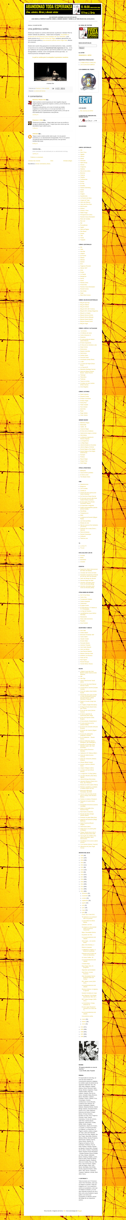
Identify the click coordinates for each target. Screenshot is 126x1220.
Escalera (82, 185)
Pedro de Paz (84, 657)
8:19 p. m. (35, 143)
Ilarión (82, 192)
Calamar (82, 175)
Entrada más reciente (34, 161)
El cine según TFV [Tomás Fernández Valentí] (87, 502)
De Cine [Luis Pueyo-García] (88, 496)
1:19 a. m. (35, 128)
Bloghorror (83, 486)
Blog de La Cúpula (85, 313)
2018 (82, 874)
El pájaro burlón (84, 605)
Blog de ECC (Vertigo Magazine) (89, 311)
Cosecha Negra (84, 429)
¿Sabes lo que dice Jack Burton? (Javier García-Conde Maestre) (88, 673)
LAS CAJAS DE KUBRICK (87, 64)
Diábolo (82, 257)
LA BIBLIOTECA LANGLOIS (88, 62)
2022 (82, 865)
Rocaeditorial (83, 225)
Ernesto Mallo (84, 641)
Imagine (82, 194)
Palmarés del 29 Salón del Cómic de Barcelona (89, 954)
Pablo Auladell (84, 404)
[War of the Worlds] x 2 (88, 945)
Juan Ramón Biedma (86, 651)
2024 (82, 860)
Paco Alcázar (83, 407)
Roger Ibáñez (84, 413)
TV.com (82, 548)
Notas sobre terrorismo (86, 619)
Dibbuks (82, 260)
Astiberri (82, 253)
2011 (82, 891)
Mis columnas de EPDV (86, 111)
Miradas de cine (84, 523)
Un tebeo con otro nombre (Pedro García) (87, 384)
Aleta (81, 249)
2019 (82, 872)
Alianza (82, 156)
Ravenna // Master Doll (39, 99)
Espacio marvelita (85, 351)
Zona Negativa (84, 387)
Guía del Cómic (84, 357)
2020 (82, 870)
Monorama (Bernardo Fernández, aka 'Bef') (86, 791)
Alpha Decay (83, 162)
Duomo (82, 181)
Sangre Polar (83, 461)
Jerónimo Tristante (85, 645)
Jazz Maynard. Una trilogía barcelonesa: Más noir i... (89, 996)
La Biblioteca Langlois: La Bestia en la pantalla (89, 950)
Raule (81, 411)
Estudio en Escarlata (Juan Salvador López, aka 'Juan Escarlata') (87, 746)
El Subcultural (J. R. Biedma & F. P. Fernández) (88, 608)
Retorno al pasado (87, 947)
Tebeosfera (83, 377)
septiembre (85, 900)
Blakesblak (83, 424)
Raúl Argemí (83, 659)
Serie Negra (83, 463)
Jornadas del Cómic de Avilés (88, 573)
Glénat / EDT (83, 268)
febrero (84, 1021)
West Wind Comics (85, 295)
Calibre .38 (83, 427)
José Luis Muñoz (84, 649)
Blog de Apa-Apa (84, 302)
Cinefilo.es (83, 490)
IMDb (81, 515)
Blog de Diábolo (84, 304)
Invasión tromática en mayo (89, 993)
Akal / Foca (83, 152)
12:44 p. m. (35, 153)
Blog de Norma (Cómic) (86, 315)
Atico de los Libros (85, 171)
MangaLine (83, 276)
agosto (84, 903)
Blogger (80, 1211)
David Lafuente (84, 394)
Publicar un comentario (37, 157)
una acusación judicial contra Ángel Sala (55, 40)
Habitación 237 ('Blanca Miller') (88, 753)
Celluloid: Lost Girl (87, 924)
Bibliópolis (83, 470)
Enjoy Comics (84, 347)
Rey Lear (82, 221)
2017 (82, 877)
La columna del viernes (39, 91)
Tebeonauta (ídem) (85, 826)
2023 (82, 862)
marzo (84, 1019)
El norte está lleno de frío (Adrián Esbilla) (87, 723)
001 (81, 247)
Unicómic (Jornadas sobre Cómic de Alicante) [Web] (87, 586)
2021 (82, 867)
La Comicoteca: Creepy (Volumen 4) (88, 1003)
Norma (82, 278)
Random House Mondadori (87, 217)
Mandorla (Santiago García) (87, 369)
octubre (84, 898)
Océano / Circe (84, 210)
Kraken (82, 272)
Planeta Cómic (84, 282)
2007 (82, 1034)
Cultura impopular (85, 601)
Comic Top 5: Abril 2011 (88, 914)
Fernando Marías (85, 643)
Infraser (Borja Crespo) (86, 762)
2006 (82, 1036)
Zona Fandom (84, 623)
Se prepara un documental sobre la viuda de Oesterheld (89, 928)
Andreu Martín (84, 632)
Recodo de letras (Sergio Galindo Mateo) (87, 814)
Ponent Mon (83, 284)
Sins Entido (83, 291)
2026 (82, 855)
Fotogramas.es (84, 513)
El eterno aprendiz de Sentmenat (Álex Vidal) (86, 714)
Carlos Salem (84, 636)
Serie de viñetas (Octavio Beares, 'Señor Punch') (87, 372)
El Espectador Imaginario (87, 505)
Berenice (82, 173)
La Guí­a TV (83, 546)
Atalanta (82, 169)
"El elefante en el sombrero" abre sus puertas (89, 917)
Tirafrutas (82, 379)
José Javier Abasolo (85, 647)
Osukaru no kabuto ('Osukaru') (88, 799)
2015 (82, 881)
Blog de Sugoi (84, 323)
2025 (82, 858)
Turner (82, 237)
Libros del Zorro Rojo (86, 204)
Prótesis (82, 457)
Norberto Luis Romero (86, 655)
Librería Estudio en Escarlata (88, 445)
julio (83, 905)
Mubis (82, 557)
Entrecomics (83, 349)
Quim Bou (83, 409)
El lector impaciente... (86, 343)
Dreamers (83, 337)
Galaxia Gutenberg (85, 187)
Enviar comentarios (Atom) (43, 163)
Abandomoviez (84, 484)
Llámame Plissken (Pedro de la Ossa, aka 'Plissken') (88, 782)
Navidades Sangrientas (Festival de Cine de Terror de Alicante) (89, 575)
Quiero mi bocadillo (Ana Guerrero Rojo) (87, 809)
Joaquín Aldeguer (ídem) (87, 768)
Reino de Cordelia (85, 219)
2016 (82, 879)
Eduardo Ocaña (84, 396)
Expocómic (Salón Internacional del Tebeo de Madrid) (89, 570)
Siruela (82, 233)
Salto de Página (84, 229)
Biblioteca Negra (84, 422)
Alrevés (82, 164)
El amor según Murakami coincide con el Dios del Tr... (89, 1008)
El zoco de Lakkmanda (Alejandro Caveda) (86, 734)
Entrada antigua (67, 161)
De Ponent (83, 255)
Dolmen (82, 262)
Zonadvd (82, 561)
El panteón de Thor (87, 934)
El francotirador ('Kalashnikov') (88, 721)
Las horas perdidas (85, 521)
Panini (82, 280)
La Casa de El (84, 367)
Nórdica (82, 208)
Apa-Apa (82, 251)
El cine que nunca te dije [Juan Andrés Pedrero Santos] (88, 499)
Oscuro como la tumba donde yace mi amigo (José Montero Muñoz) (88, 795)
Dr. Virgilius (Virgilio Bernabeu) (88, 705)
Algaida (82, 154)
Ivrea (81, 270)
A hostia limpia (86, 963)
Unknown (35, 133)
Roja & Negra (84, 459)
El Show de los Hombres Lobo (88, 345)
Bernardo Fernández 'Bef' (87, 634)
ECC (81, 264)
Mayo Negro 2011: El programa (87, 966)
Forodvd (82, 555)
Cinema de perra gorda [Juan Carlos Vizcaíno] (88, 493)
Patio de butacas (84, 532)
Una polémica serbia (87, 1016)
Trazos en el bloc (85, 381)
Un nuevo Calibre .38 (87, 957)
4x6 (64, 1211)
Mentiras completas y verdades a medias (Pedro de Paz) (88, 787)
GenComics (83, 353)
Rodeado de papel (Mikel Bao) (88, 817)
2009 (82, 1029)
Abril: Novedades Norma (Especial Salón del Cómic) (88, 977)
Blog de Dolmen (84, 307)
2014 (82, 884)
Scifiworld (82, 536)
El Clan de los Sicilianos (86, 431)
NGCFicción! (83, 206)
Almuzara (82, 160)
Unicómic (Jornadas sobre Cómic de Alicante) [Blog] (87, 583)
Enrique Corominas (85, 398)
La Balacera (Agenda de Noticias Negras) (86, 438)
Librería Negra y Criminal (87, 447)
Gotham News (84, 355)
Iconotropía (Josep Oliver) (87, 359)
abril (83, 912)
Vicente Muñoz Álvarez (86, 664)
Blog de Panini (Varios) (86, 319)
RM (81, 223)
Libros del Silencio (85, 202)
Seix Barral (83, 231)
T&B (81, 235)
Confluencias (83, 179)
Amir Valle (83, 630)
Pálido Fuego (84, 212)
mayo (83, 910)
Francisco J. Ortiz (38, 120)
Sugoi (81, 293)
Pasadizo (82, 621)
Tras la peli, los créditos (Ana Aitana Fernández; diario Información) (88, 837)
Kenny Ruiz (83, 402)
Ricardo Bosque (84, 662)
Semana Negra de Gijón (86, 580)
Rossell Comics (84, 289)
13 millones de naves (86, 333)
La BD (82, 361)
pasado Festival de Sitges (47, 38)
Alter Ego (82, 678)
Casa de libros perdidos (86, 472)
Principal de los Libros (86, 214)
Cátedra (82, 177)
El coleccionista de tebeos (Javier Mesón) (87, 340)
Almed (82, 158)
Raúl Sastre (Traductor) (86, 811)
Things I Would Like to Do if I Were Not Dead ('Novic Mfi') (88, 833)
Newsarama (83, 617)
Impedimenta (83, 196)
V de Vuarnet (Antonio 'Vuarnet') (89, 844)
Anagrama (83, 167)
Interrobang (83, 435)
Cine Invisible (84, 488)
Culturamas (83, 603)
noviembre (85, 895)
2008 (82, 1032)
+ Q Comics (83, 331)
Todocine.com (84, 538)
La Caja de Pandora (85, 611)
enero (84, 1024)
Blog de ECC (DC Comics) (87, 309)
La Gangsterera (84, 441)
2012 (82, 889)
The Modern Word (85, 477)
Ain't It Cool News (85, 595)
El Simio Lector (84, 475)
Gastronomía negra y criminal (88, 433)
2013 (82, 886)
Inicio (51, 161)
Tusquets (82, 239)
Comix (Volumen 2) (85, 335)
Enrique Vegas (84, 400)
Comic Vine (83, 597)
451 (81, 150)
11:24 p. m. (35, 114)
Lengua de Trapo (85, 200)
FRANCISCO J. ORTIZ (85, 55)
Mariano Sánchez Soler (86, 653)
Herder (82, 190)
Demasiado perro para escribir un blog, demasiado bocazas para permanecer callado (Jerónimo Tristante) (88, 697)
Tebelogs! (82, 375)
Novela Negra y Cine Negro (87, 449)
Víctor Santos (84, 415)
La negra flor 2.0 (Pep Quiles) (88, 773)
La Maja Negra (84, 443)
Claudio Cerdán (84, 639)
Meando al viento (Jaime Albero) (89, 785)
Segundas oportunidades (88, 970)
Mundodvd (83, 559)
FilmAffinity (83, 511)
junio (83, 907)
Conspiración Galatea (86, 599)
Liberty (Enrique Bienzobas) (87, 779)
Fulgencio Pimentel (85, 266)
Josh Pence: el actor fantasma (87, 973)
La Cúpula (83, 274)
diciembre (85, 893)
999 (81, 676)
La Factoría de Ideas (85, 198)
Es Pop (82, 183)
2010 (82, 1027)
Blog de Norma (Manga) (86, 317)
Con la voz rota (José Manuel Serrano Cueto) (88, 684)
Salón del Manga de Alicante (88, 578)
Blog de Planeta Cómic (86, 321)
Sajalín (82, 227)
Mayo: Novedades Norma (89, 932)
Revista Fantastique (85, 534)
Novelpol (82, 455)
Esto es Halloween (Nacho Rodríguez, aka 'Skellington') (88, 741)
